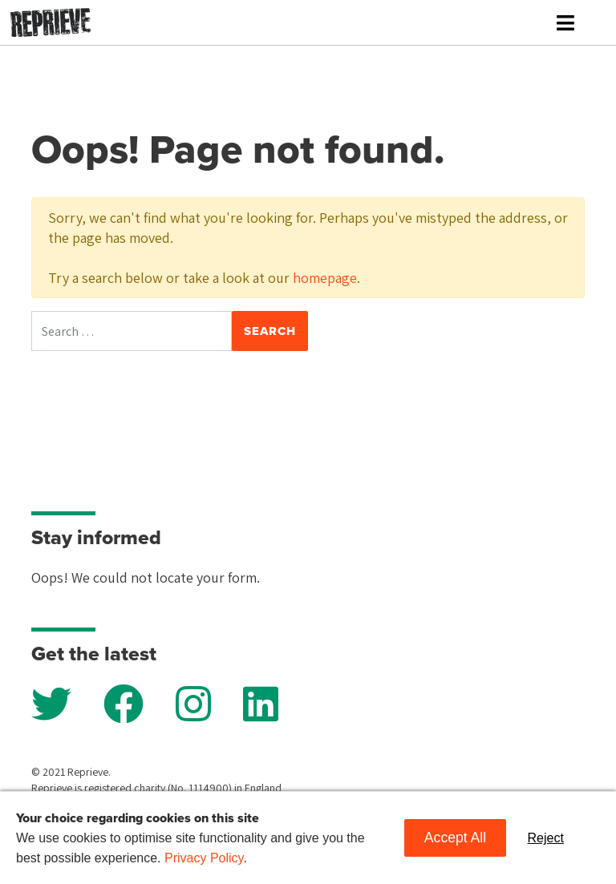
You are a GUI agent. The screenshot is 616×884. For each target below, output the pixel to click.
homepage (325, 277)
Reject (546, 838)
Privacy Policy (203, 858)
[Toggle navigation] (565, 23)
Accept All (455, 838)
